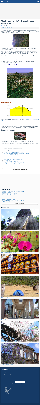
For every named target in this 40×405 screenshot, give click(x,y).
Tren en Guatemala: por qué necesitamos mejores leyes (11, 195)
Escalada (6, 398)
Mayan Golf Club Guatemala (6, 192)
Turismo (6, 387)
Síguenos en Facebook (7, 374)
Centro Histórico (7, 390)
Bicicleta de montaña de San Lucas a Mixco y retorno (13, 159)
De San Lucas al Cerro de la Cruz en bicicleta (11, 161)
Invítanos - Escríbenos (20, 381)
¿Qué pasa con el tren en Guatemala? (8, 194)
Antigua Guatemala (8, 388)
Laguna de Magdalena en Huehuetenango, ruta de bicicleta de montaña (16, 153)
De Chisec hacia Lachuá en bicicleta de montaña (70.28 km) (14, 162)
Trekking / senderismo (8, 389)
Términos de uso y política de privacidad (10, 371)
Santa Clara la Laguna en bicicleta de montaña (12, 163)
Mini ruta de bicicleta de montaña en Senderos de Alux (13, 152)
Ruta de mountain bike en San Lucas (10, 155)
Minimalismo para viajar (6, 201)
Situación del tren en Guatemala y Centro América (10, 198)
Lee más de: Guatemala (19, 203)
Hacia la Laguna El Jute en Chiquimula (10, 166)
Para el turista (7, 399)
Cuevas (6, 397)
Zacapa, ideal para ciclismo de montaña (11, 158)
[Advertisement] (20, 11)
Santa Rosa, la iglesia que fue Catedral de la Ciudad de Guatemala (13, 200)
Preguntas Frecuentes (8, 400)
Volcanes (6, 392)
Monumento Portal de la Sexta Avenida (8, 199)
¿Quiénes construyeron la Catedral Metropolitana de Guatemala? (13, 191)
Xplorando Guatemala (18, 383)
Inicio (3, 27)
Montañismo (7, 391)
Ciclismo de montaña (8, 27)
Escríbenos (5, 372)
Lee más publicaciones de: (19, 169)
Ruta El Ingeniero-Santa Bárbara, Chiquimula (11, 154)
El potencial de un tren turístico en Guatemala (9, 193)
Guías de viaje (7, 393)
